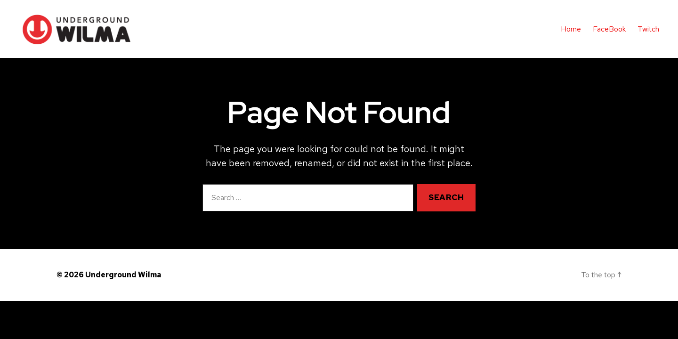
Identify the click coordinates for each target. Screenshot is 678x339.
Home (571, 28)
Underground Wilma (123, 276)
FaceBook (609, 28)
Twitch (648, 28)
